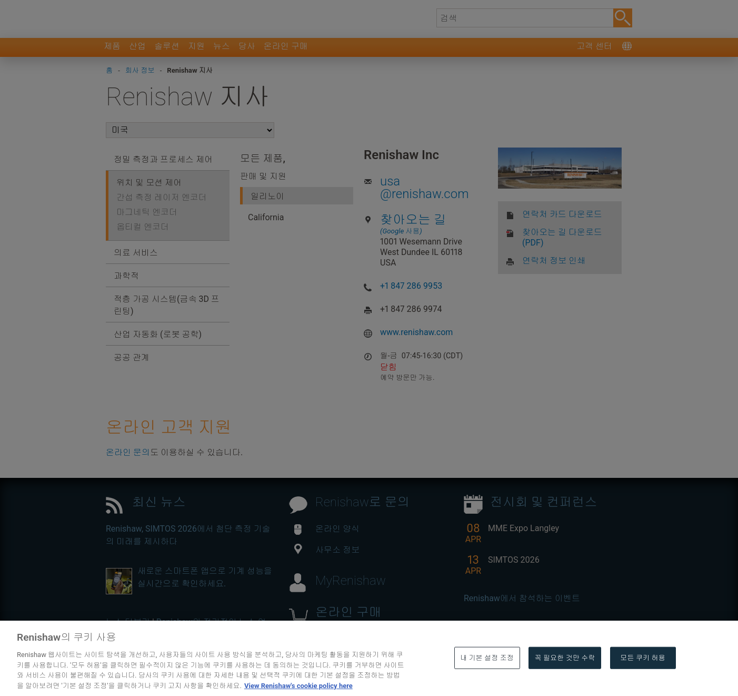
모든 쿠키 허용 (642, 675)
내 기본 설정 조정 (487, 675)
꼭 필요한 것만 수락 (564, 675)
